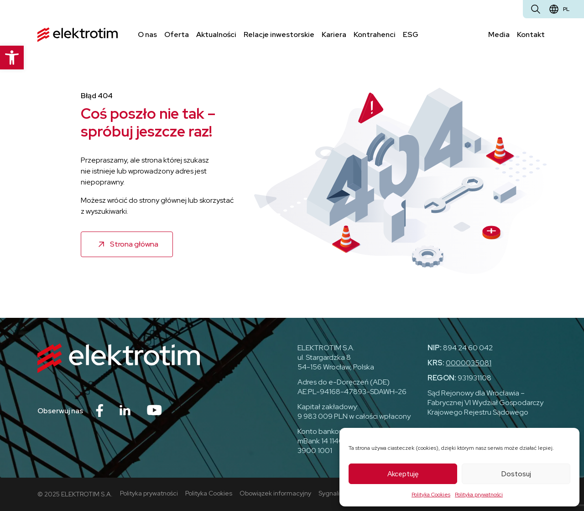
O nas (147, 34)
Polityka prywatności (479, 494)
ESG (410, 34)
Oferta (176, 34)
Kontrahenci (375, 34)
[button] (12, 57)
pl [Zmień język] (566, 9)
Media (499, 34)
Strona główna (134, 244)
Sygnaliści (332, 493)
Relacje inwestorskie (279, 34)
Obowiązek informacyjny (275, 493)
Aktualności (216, 34)
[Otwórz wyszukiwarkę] (535, 9)
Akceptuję (403, 474)
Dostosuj (516, 474)
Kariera (334, 34)
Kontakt (531, 34)
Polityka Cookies (431, 494)
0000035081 (468, 363)
